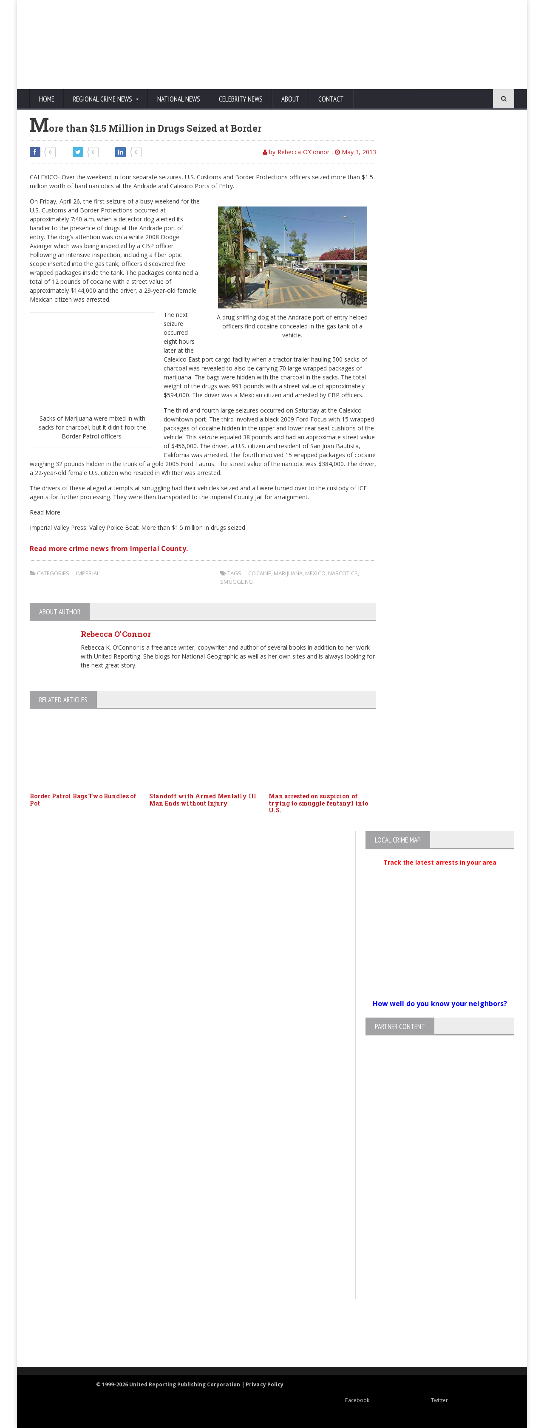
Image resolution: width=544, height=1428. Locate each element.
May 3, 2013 (355, 152)
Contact (331, 99)
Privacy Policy (265, 1384)
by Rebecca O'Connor (297, 152)
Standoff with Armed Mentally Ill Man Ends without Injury (202, 799)
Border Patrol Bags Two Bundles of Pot (82, 799)
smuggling (236, 581)
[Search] (463, 99)
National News (178, 99)
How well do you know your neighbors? (440, 1003)
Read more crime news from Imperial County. (107, 548)
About (290, 99)
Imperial (87, 573)
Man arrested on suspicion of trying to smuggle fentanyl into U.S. (317, 803)
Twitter (417, 1400)
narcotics (341, 573)
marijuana (287, 573)
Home (46, 99)
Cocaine (259, 573)
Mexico (314, 573)
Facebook (335, 1400)
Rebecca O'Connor (115, 634)
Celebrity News (241, 99)
